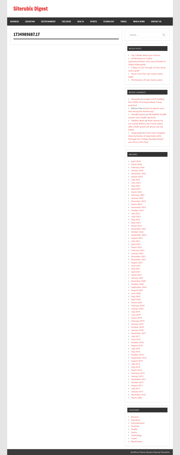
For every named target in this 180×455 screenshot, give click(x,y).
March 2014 (136, 370)
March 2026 (136, 164)
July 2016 (135, 348)
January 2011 (137, 391)
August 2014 (137, 360)
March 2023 (136, 225)
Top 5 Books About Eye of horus (145, 55)
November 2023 (138, 207)
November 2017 (138, 333)
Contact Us (156, 21)
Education (30, 21)
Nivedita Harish (138, 114)
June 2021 (136, 265)
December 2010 (138, 394)
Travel (123, 21)
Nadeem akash (138, 120)
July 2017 (135, 336)
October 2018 (137, 327)
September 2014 (139, 357)
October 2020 (137, 284)
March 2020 (136, 302)
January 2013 (137, 376)
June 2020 (136, 293)
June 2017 (136, 339)
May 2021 (135, 268)
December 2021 (138, 256)
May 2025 (135, 185)
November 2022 (138, 228)
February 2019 (137, 320)
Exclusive (66, 21)
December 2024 (138, 201)
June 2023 (136, 216)
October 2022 (137, 231)
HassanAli (135, 99)
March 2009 (136, 397)
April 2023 (136, 222)
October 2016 (137, 342)
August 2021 (137, 262)
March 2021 (136, 274)
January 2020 (137, 308)
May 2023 (135, 219)
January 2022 (137, 253)
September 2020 (139, 287)
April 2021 (136, 271)
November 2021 (138, 259)
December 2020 (138, 281)
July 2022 (135, 241)
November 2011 (138, 379)
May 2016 (135, 351)
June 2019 (136, 314)
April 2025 (136, 188)
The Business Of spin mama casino (146, 79)
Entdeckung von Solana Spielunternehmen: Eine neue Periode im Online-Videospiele (147, 61)
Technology (108, 21)
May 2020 (135, 296)
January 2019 (137, 324)
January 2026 (137, 170)
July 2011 (135, 388)
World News (139, 21)
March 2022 (136, 247)
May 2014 (135, 367)
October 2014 (137, 354)
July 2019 (135, 311)
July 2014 (135, 363)
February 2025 (137, 195)
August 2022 (137, 238)
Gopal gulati (136, 132)
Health (80, 21)
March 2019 (136, 317)
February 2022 (137, 250)
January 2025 (137, 198)
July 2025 (135, 179)
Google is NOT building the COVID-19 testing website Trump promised (146, 102)
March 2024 (136, 204)
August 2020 (137, 290)
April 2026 (136, 161)
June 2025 (136, 182)
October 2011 (137, 382)
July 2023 (135, 213)
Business (14, 21)
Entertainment (48, 21)
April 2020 (136, 299)
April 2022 (136, 244)
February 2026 (137, 167)
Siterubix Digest (30, 8)
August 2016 (137, 345)
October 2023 (137, 210)
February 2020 (137, 305)
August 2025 (137, 176)
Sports (93, 21)
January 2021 (137, 278)
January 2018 (137, 330)
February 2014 (137, 373)
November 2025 (138, 173)
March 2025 (136, 192)
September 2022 (139, 235)
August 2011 (137, 385)
